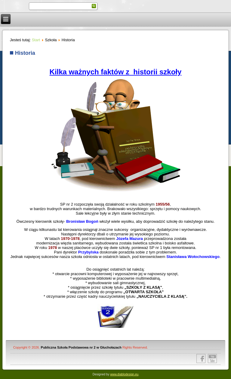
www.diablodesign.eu (124, 374)
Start (36, 40)
